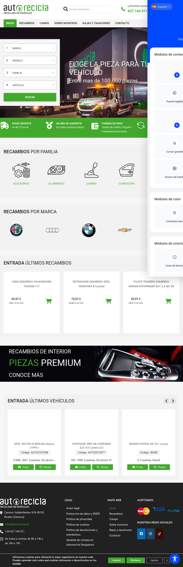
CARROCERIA (126, 173)
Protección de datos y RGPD (83, 513)
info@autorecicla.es (17, 524)
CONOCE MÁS (26, 375)
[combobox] (30, 48)
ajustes (21, 563)
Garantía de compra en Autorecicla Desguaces (80, 542)
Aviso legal (73, 508)
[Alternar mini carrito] (171, 9)
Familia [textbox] (17, 72)
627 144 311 (137, 11)
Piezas (45, 467)
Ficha (23, 467)
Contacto (122, 23)
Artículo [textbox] (18, 85)
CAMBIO (91, 173)
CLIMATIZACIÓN (162, 173)
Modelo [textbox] (18, 60)
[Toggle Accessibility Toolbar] (174, 558)
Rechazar (130, 558)
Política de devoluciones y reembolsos (82, 532)
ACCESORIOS (21, 173)
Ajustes (152, 558)
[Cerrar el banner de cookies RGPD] (166, 559)
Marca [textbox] (17, 48)
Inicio (10, 23)
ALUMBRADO (56, 173)
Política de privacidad (79, 519)
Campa (44, 23)
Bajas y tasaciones (96, 23)
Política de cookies (77, 524)
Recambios (26, 23)
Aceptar (108, 558)
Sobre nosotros (65, 23)
